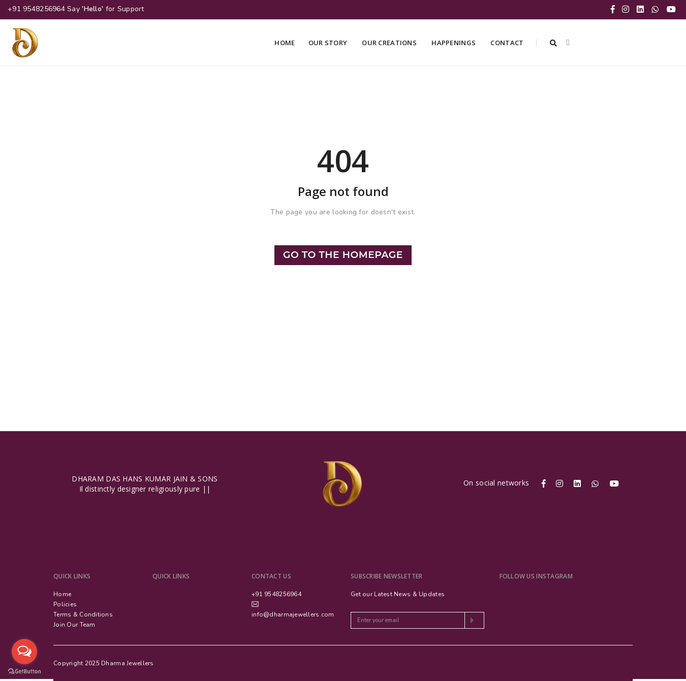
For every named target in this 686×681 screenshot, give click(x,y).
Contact (507, 42)
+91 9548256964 (36, 9)
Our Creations (390, 42)
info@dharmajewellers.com (293, 614)
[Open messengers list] (24, 651)
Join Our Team (74, 625)
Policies (65, 604)
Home (284, 42)
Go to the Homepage (343, 255)
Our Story (328, 42)
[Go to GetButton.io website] (24, 671)
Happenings (454, 42)
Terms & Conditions (83, 614)
